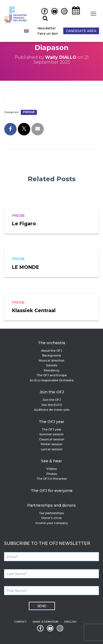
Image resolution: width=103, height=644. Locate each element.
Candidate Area (81, 31)
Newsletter (47, 28)
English (70, 621)
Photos (51, 474)
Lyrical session (51, 449)
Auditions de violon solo (51, 410)
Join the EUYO (51, 405)
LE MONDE (25, 267)
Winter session (51, 444)
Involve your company (51, 523)
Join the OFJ (51, 392)
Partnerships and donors (51, 505)
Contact (20, 621)
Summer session (51, 434)
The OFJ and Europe (52, 375)
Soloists (51, 365)
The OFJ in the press (52, 478)
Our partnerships (51, 513)
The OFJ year (51, 421)
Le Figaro (24, 224)
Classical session (51, 439)
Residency (52, 370)
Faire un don (48, 34)
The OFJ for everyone (52, 490)
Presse (29, 112)
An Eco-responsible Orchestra (52, 380)
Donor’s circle (51, 518)
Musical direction (51, 360)
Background (51, 355)
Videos (51, 469)
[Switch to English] (26, 31)
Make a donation (45, 621)
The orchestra (51, 342)
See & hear (51, 461)
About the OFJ (51, 350)
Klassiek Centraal (34, 310)
